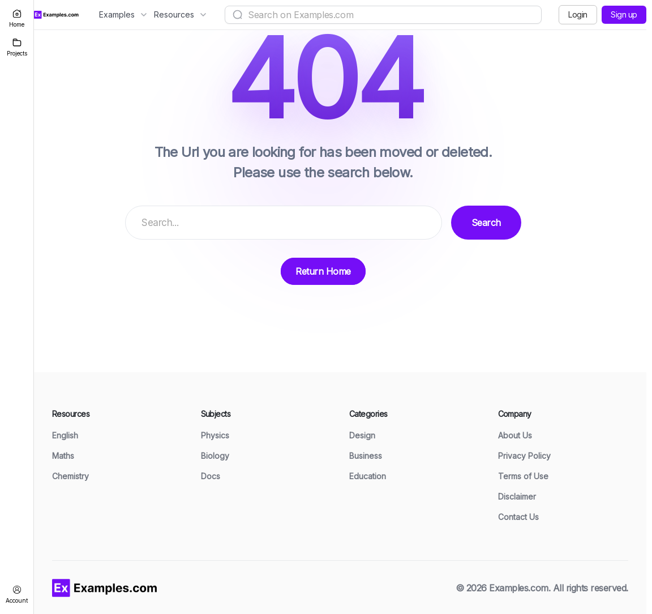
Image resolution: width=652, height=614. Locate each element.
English (65, 435)
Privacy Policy (524, 455)
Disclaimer (517, 496)
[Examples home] (104, 586)
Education (367, 476)
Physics (215, 435)
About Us (515, 435)
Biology (215, 455)
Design (362, 435)
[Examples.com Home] (56, 15)
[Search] (237, 14)
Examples (122, 14)
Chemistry (70, 476)
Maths (63, 455)
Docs (210, 476)
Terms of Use (523, 476)
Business (365, 455)
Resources (179, 14)
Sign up (624, 14)
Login (577, 14)
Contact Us (518, 517)
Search (486, 222)
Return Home (323, 271)
